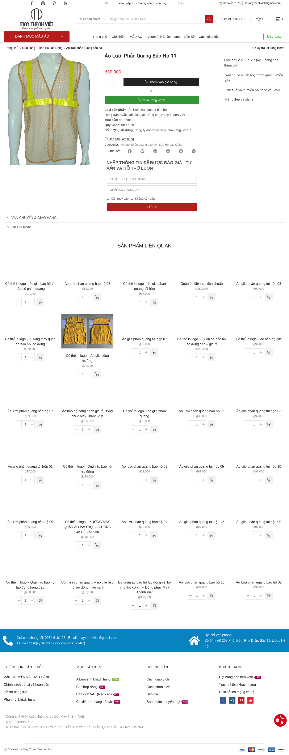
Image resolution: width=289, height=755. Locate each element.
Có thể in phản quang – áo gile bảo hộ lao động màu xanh (87, 585)
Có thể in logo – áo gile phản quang (144, 413)
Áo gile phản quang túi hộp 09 (258, 522)
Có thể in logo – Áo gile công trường (87, 358)
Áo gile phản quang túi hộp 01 (30, 466)
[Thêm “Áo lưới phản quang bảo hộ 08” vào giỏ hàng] (97, 297)
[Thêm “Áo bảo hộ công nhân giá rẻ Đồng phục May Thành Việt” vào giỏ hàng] (97, 429)
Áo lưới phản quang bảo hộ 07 (30, 411)
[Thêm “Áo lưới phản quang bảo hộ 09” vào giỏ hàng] (40, 535)
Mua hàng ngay (154, 100)
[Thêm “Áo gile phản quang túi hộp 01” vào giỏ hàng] (40, 480)
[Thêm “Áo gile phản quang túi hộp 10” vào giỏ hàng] (269, 480)
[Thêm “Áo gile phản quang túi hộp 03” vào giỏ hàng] (269, 424)
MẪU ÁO (136, 36)
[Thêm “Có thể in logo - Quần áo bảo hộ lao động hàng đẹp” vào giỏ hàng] (40, 601)
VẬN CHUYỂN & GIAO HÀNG (32, 218)
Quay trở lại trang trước (269, 48)
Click (181, 3)
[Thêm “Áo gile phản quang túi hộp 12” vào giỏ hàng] (211, 535)
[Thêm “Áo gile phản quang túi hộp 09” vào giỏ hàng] (269, 535)
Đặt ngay (274, 36)
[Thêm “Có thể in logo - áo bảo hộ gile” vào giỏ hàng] (269, 352)
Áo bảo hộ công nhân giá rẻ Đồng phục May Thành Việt (87, 413)
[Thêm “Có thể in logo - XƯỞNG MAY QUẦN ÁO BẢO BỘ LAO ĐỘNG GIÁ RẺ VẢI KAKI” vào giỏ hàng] (97, 545)
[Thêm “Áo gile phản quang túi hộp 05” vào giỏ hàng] (211, 480)
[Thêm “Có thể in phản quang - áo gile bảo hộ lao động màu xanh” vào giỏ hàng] (97, 601)
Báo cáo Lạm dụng (121, 139)
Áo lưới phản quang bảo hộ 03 (144, 466)
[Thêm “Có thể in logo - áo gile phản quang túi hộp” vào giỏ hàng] (154, 302)
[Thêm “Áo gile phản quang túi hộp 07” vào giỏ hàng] (154, 352)
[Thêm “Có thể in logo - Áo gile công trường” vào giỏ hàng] (97, 374)
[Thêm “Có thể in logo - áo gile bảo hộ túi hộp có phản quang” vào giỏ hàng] (40, 302)
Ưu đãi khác (19, 227)
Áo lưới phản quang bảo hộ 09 (30, 522)
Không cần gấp (145, 198)
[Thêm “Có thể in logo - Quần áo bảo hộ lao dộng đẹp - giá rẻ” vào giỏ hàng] (211, 357)
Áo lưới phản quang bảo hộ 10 (202, 582)
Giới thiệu (118, 36)
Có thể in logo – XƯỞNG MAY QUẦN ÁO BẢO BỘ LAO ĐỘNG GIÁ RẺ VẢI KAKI (87, 527)
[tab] (144, 217)
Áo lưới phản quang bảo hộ (84, 48)
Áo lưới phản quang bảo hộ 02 (259, 582)
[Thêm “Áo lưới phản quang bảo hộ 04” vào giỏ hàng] (154, 535)
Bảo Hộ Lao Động (50, 48)
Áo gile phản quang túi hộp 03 (258, 411)
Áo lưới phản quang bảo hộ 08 (87, 283)
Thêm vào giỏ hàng (163, 82)
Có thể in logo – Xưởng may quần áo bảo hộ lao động (30, 341)
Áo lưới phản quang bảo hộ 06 (202, 411)
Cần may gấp (120, 198)
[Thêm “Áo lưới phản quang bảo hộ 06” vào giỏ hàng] (211, 424)
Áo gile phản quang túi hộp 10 (258, 466)
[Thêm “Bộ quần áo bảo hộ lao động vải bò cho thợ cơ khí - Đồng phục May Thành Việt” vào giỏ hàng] (154, 606)
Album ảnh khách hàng (163, 36)
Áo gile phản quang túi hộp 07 (144, 339)
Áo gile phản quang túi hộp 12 (201, 522)
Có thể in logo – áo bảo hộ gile (259, 339)
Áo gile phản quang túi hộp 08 (258, 283)
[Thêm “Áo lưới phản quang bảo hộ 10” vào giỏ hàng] (211, 596)
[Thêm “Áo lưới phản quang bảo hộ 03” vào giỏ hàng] (154, 480)
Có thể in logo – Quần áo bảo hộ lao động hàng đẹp (30, 585)
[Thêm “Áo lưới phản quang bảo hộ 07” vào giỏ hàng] (40, 424)
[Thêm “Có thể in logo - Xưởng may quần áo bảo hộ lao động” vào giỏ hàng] (40, 357)
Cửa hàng (28, 48)
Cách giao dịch (209, 36)
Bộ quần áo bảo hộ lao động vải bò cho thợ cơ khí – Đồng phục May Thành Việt (144, 587)
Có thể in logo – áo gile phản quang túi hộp (144, 286)
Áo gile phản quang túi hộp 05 (201, 466)
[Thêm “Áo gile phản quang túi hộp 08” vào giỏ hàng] (269, 297)
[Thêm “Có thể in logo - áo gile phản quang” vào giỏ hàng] (154, 429)
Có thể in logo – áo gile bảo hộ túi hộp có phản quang (30, 286)
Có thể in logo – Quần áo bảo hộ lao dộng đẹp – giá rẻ (201, 341)
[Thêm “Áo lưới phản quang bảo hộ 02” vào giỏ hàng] (269, 596)
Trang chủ (100, 36)
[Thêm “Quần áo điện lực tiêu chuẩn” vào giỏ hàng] (211, 297)
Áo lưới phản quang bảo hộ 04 (144, 522)
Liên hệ (189, 36)
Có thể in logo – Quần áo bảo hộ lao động (87, 469)
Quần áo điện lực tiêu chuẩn (201, 283)
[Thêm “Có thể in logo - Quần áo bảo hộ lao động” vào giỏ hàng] (97, 485)
